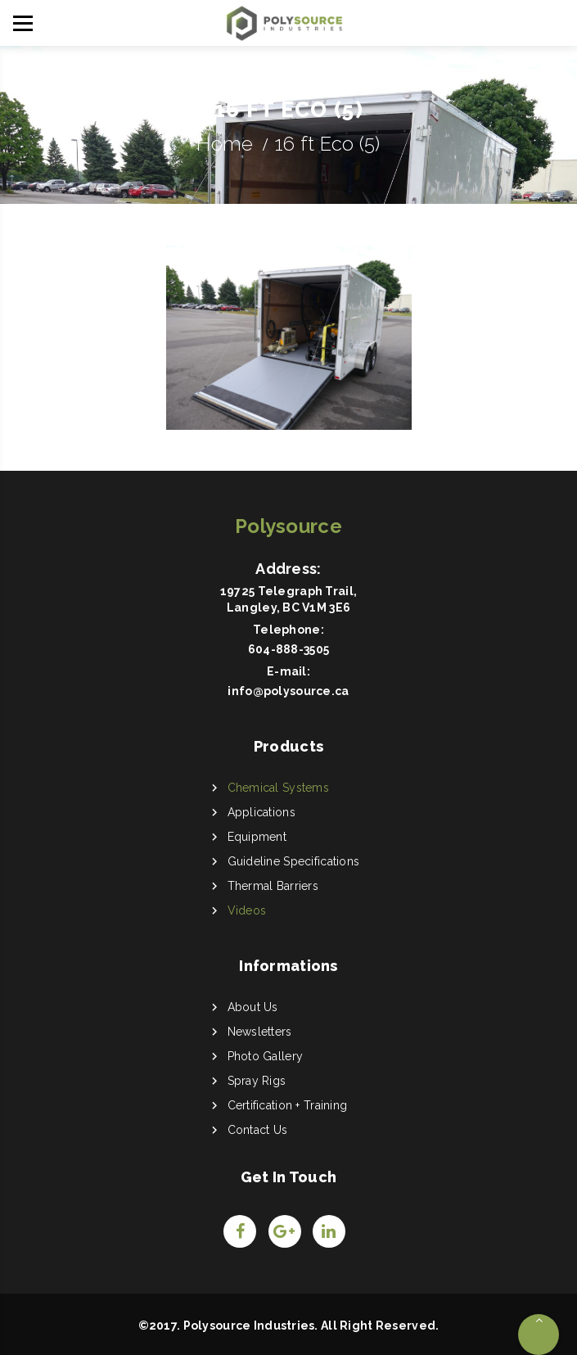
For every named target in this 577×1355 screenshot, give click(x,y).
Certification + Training (288, 1105)
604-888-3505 (288, 649)
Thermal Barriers (273, 885)
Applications (261, 812)
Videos (247, 910)
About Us (253, 1007)
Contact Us (258, 1129)
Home (224, 144)
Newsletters (260, 1031)
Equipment (257, 836)
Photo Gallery (266, 1056)
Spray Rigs (257, 1080)
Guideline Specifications (294, 861)
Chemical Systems (278, 787)
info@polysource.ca (288, 691)
